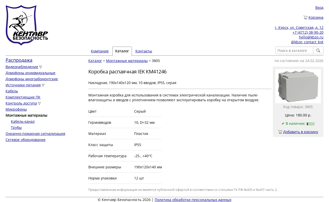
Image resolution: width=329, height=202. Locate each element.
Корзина (316, 17)
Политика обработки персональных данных (193, 199)
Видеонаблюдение (22, 66)
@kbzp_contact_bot (307, 41)
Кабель (12, 91)
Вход (319, 7)
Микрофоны (16, 109)
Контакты (143, 51)
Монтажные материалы (127, 60)
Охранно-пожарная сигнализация (35, 133)
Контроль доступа (21, 103)
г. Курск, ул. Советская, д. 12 (299, 27)
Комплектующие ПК (23, 97)
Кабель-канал (23, 121)
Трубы (16, 127)
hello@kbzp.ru (311, 37)
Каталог (122, 51)
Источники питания (23, 85)
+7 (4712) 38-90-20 (308, 32)
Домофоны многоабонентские (32, 78)
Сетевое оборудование (26, 139)
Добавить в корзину (300, 131)
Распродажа (19, 60)
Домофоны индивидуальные (30, 72)
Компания (100, 51)
